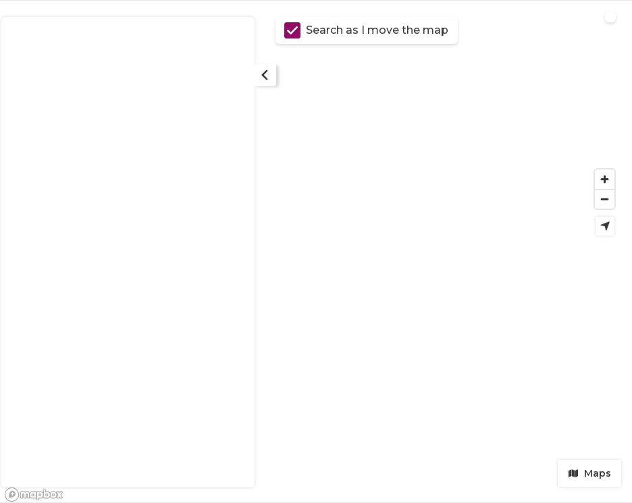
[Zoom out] (604, 199)
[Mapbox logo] (33, 494)
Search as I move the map (366, 30)
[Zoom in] (604, 179)
